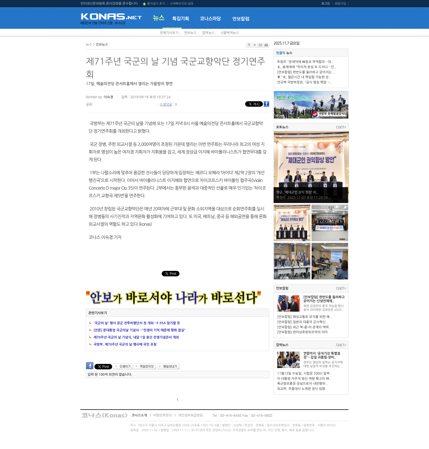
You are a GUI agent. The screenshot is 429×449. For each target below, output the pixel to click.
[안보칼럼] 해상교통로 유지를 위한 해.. (304, 316)
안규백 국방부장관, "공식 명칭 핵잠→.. (304, 82)
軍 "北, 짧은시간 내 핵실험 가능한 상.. (304, 77)
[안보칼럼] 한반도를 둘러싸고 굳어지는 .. (306, 72)
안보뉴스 (190, 32)
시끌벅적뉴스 (230, 32)
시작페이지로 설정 (181, 3)
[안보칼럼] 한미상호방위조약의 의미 (302, 332)
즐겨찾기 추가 (156, 3)
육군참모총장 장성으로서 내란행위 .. (302, 383)
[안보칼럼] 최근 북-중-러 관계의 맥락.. (304, 327)
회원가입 (340, 3)
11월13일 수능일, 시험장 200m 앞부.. (304, 373)
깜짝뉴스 (208, 32)
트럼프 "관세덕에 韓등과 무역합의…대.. (305, 61)
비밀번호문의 (162, 415)
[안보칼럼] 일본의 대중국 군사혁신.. (302, 322)
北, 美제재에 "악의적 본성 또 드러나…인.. (306, 67)
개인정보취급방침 (190, 415)
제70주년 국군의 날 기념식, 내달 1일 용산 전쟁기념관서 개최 (136, 337)
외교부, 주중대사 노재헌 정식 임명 (301, 388)
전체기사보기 (169, 32)
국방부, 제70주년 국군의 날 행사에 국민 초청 (125, 344)
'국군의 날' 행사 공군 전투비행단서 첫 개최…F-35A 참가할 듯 (137, 323)
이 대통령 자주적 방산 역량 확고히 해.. (304, 378)
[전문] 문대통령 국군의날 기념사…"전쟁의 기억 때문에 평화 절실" (139, 330)
